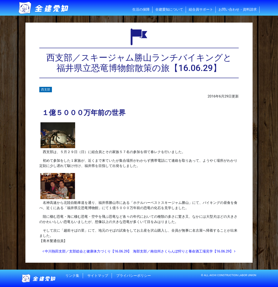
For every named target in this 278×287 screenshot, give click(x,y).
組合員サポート (201, 9)
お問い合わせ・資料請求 (237, 9)
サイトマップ (97, 276)
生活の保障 (141, 9)
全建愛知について (169, 9)
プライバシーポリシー (133, 276)
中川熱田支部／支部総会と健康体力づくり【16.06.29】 (87, 251)
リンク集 (72, 276)
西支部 (45, 89)
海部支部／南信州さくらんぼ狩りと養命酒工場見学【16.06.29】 (184, 251)
